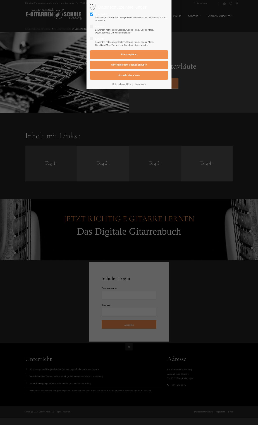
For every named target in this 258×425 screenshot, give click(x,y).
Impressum (140, 84)
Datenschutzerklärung (122, 84)
